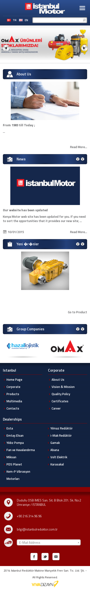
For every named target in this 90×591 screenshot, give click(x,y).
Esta (9, 428)
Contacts (12, 408)
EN (26, 20)
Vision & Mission (63, 386)
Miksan (11, 457)
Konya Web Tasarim (45, 584)
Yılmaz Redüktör (61, 428)
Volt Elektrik (58, 457)
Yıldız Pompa (15, 442)
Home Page (14, 379)
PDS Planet (14, 464)
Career (56, 408)
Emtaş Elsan (15, 435)
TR (15, 20)
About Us (58, 379)
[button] (82, 8)
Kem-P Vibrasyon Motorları (18, 475)
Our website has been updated (25, 210)
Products (12, 394)
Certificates (60, 401)
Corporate (13, 386)
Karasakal (57, 464)
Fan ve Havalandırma (20, 449)
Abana (54, 449)
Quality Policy (61, 394)
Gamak (55, 442)
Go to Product (77, 312)
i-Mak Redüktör (61, 435)
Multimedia (14, 401)
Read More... (78, 147)
